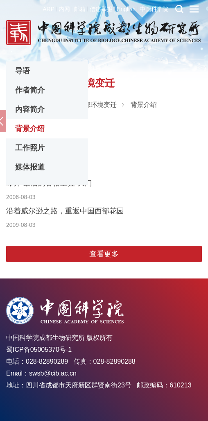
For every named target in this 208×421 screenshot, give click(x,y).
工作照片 (30, 148)
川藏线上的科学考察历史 (46, 127)
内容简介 (30, 109)
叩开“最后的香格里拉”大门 (49, 183)
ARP (48, 9)
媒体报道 (30, 167)
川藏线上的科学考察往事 (46, 155)
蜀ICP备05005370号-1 (39, 349)
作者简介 (30, 90)
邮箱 (80, 9)
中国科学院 (154, 9)
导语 (22, 71)
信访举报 (101, 9)
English (126, 9)
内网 (64, 9)
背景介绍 (30, 128)
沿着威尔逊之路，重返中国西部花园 (65, 211)
